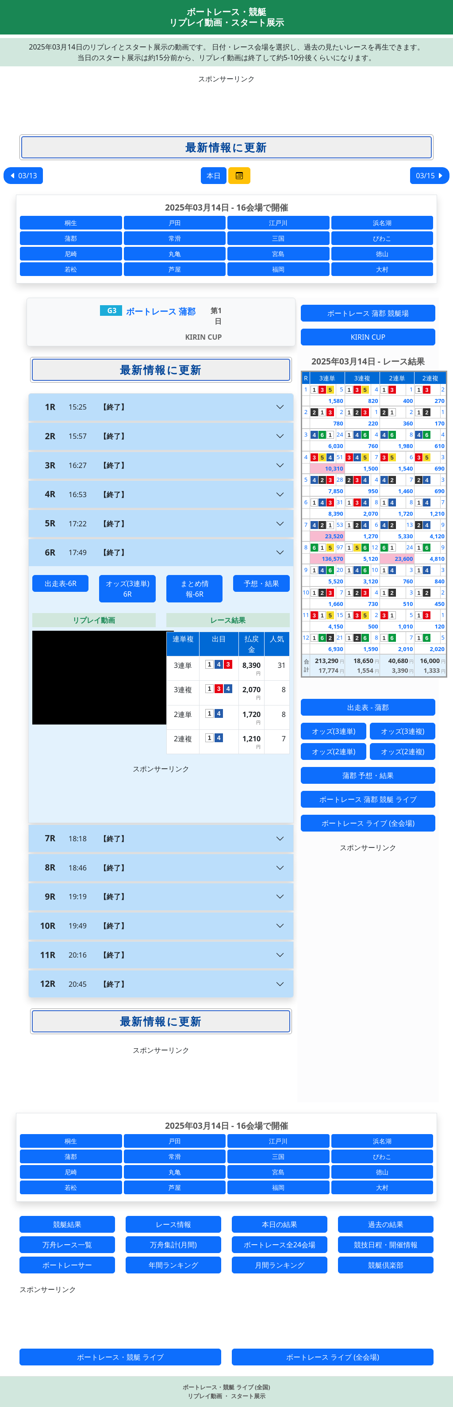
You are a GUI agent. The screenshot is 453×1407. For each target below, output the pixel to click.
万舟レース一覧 (67, 1245)
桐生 (71, 223)
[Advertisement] (226, 104)
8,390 (335, 514)
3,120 (370, 581)
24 (340, 434)
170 (440, 423)
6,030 (335, 446)
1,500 (370, 468)
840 (440, 581)
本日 (214, 175)
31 (340, 502)
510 (408, 604)
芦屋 (175, 269)
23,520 (334, 536)
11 (306, 615)
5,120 (370, 559)
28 (340, 479)
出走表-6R (61, 583)
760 (373, 446)
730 (373, 604)
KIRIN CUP (368, 337)
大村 (382, 269)
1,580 (335, 401)
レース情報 (173, 1224)
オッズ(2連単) (334, 751)
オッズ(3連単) (334, 731)
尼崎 (71, 253)
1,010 (405, 626)
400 (408, 401)
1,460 (405, 491)
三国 (278, 238)
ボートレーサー (67, 1265)
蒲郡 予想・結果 (368, 775)
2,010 (405, 649)
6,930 (335, 649)
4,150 (335, 626)
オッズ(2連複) (403, 751)
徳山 (382, 253)
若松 (71, 269)
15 (340, 615)
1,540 (405, 468)
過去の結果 (385, 1224)
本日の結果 (279, 1224)
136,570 (332, 559)
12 (375, 547)
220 (373, 423)
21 (340, 637)
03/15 (430, 175)
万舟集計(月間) (173, 1245)
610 (440, 446)
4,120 (437, 536)
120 (440, 626)
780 (338, 423)
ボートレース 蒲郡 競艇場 (368, 313)
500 (373, 626)
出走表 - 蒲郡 (367, 707)
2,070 (370, 514)
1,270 (370, 536)
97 (340, 547)
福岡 (278, 269)
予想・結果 (261, 583)
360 (408, 423)
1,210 (437, 514)
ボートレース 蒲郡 (161, 311)
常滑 (175, 238)
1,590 (370, 649)
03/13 (23, 175)
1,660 (335, 604)
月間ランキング (279, 1265)
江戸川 (278, 223)
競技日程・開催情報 (386, 1245)
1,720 (405, 514)
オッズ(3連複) (403, 731)
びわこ (382, 238)
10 (375, 570)
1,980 (405, 446)
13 (410, 525)
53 (340, 525)
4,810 (437, 559)
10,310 (334, 468)
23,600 (404, 559)
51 (340, 457)
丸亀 (175, 253)
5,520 (335, 581)
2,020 (437, 649)
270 (440, 401)
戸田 (175, 223)
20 (340, 570)
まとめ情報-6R (194, 589)
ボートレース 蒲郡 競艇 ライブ (368, 799)
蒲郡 (71, 238)
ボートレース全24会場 (279, 1245)
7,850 (335, 491)
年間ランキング (173, 1265)
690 (440, 468)
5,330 (405, 536)
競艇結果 (67, 1224)
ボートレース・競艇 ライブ (120, 1357)
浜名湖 (382, 223)
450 (440, 604)
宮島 (278, 253)
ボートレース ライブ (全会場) (368, 823)
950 (373, 491)
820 (373, 401)
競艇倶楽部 (385, 1265)
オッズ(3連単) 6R (128, 589)
